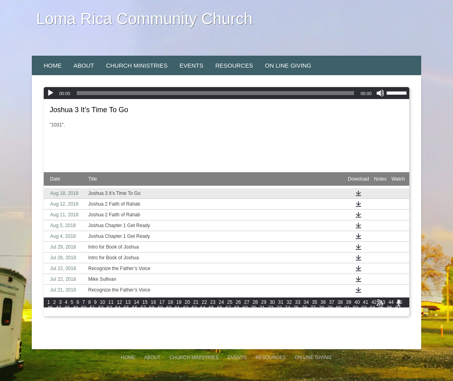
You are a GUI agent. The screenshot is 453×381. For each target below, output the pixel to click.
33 (297, 302)
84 (372, 308)
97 (126, 313)
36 (323, 302)
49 (75, 308)
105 (209, 313)
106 (220, 313)
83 (363, 308)
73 (279, 308)
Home (53, 65)
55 (126, 308)
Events (191, 65)
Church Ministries (137, 65)
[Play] (50, 93)
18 (170, 302)
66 (219, 308)
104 (197, 313)
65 (211, 308)
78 (321, 308)
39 (348, 302)
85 (380, 308)
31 (280, 302)
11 (111, 302)
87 (398, 308)
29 (263, 302)
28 (255, 302)
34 (306, 302)
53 (109, 308)
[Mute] (380, 93)
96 (117, 313)
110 (265, 313)
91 (75, 313)
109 (253, 313)
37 (331, 302)
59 (160, 308)
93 (92, 313)
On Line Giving (288, 65)
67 (228, 308)
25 (229, 302)
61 (177, 308)
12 (119, 302)
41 (365, 302)
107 (231, 313)
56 (134, 308)
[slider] (215, 93)
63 (194, 308)
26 (238, 302)
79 (330, 308)
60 (168, 308)
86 (389, 308)
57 (143, 308)
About (84, 65)
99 (143, 313)
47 (58, 308)
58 (151, 308)
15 (144, 302)
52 (100, 308)
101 (164, 313)
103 (186, 313)
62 (185, 308)
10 (102, 302)
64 (202, 308)
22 (204, 302)
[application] (226, 93)
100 (153, 313)
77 (313, 308)
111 (276, 313)
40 (357, 302)
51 (92, 308)
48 (67, 308)
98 (134, 313)
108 (242, 313)
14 (136, 302)
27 (246, 302)
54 (117, 308)
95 (109, 313)
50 (83, 308)
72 (270, 308)
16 (153, 302)
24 (221, 302)
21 (195, 302)
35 (314, 302)
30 (272, 302)
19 (178, 302)
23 (212, 302)
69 (245, 308)
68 (236, 308)
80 (338, 308)
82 (355, 308)
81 (347, 308)
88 (49, 313)
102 (175, 313)
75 (295, 308)
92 (83, 313)
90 (67, 313)
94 (100, 313)
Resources (234, 65)
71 (262, 308)
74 (287, 308)
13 (127, 302)
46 (49, 308)
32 (289, 302)
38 (340, 302)
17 (162, 302)
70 (253, 308)
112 (287, 313)
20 (187, 302)
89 (58, 313)
